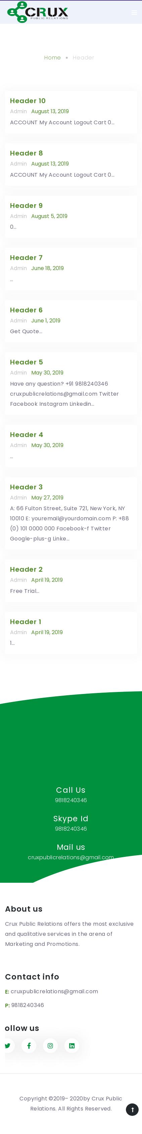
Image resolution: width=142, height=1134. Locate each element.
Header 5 (26, 362)
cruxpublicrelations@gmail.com (54, 991)
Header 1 (25, 621)
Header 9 (26, 205)
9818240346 (27, 1005)
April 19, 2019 (47, 580)
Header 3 (26, 487)
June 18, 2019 (47, 268)
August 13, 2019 (50, 111)
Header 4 (26, 434)
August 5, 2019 (49, 216)
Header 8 (26, 153)
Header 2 (26, 569)
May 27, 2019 (47, 497)
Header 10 (28, 100)
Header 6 (26, 310)
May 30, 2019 (47, 373)
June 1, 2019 (45, 320)
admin (18, 111)
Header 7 (26, 257)
